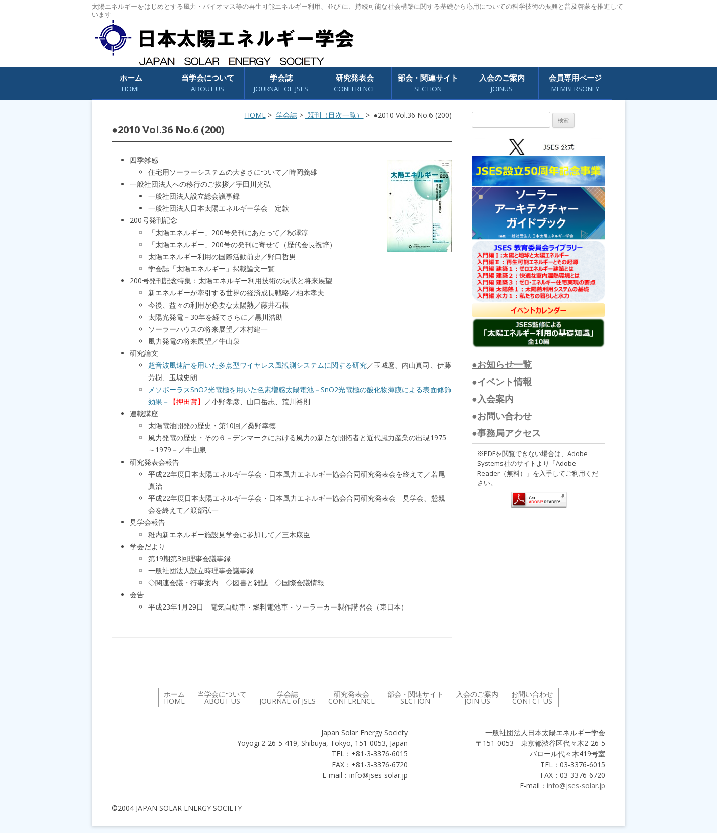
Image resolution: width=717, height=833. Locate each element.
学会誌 (281, 83)
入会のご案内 (502, 83)
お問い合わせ (532, 697)
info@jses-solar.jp (576, 785)
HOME (255, 115)
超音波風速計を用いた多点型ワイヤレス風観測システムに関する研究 (257, 365)
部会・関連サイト (428, 83)
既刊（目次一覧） (334, 115)
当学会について (207, 83)
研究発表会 (355, 83)
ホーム (131, 83)
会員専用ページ (575, 83)
